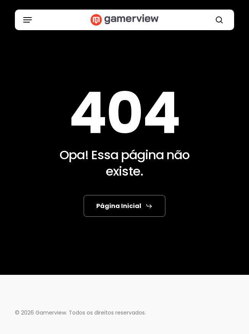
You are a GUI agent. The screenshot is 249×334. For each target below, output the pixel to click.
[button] (27, 20)
